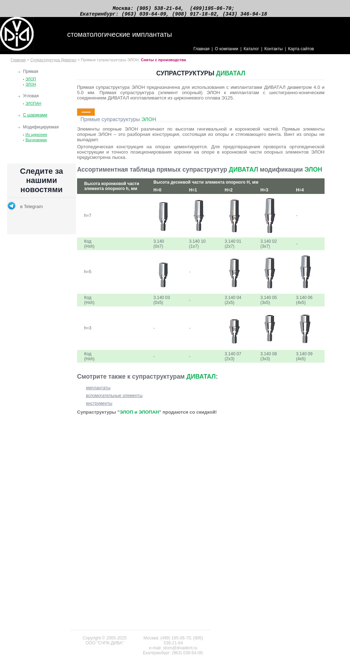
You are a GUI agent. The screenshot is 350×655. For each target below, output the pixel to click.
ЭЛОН (30, 87)
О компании (226, 52)
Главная (201, 52)
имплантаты (98, 391)
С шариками (35, 118)
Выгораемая (36, 143)
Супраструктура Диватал (53, 63)
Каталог (251, 52)
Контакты (273, 52)
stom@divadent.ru (180, 647)
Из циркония (36, 138)
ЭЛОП (30, 82)
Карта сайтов (301, 52)
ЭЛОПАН (33, 106)
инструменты (99, 406)
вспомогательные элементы (114, 398)
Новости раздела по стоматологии (41, 202)
